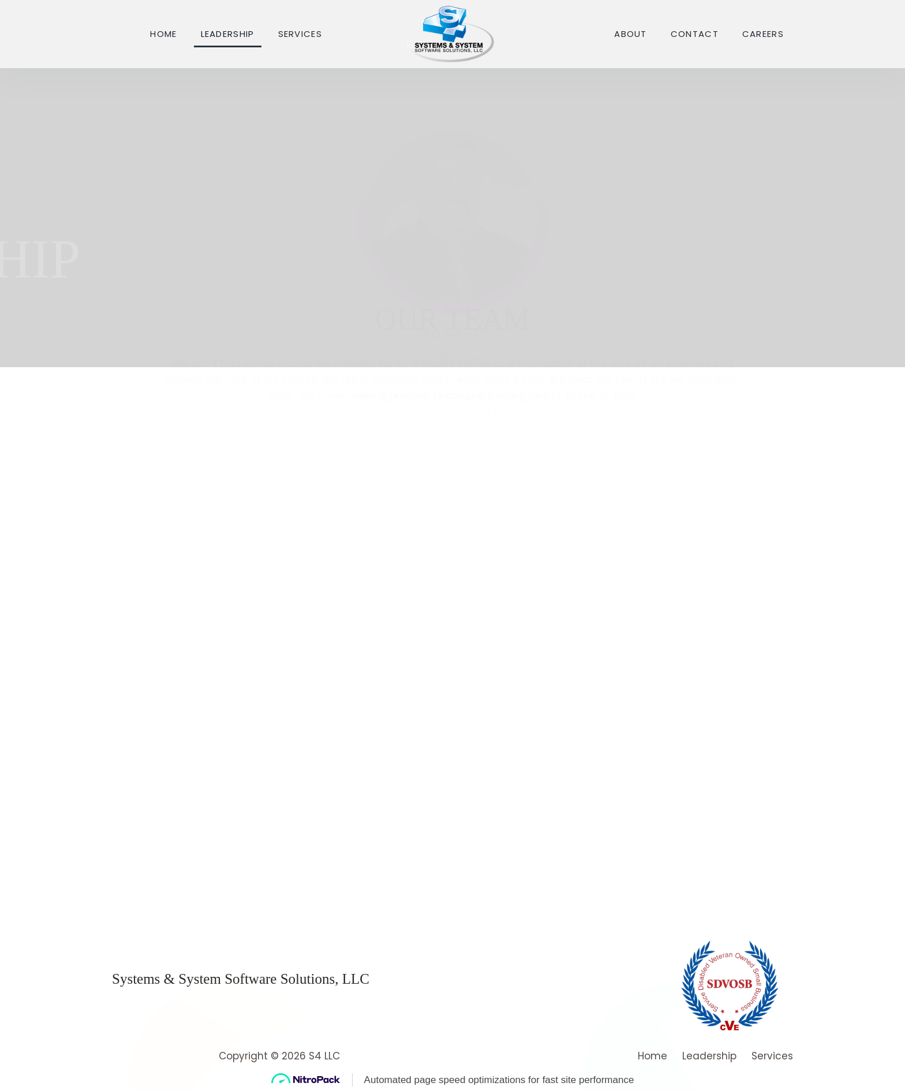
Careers (763, 34)
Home (163, 34)
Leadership (228, 34)
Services (300, 34)
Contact (695, 34)
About (630, 34)
